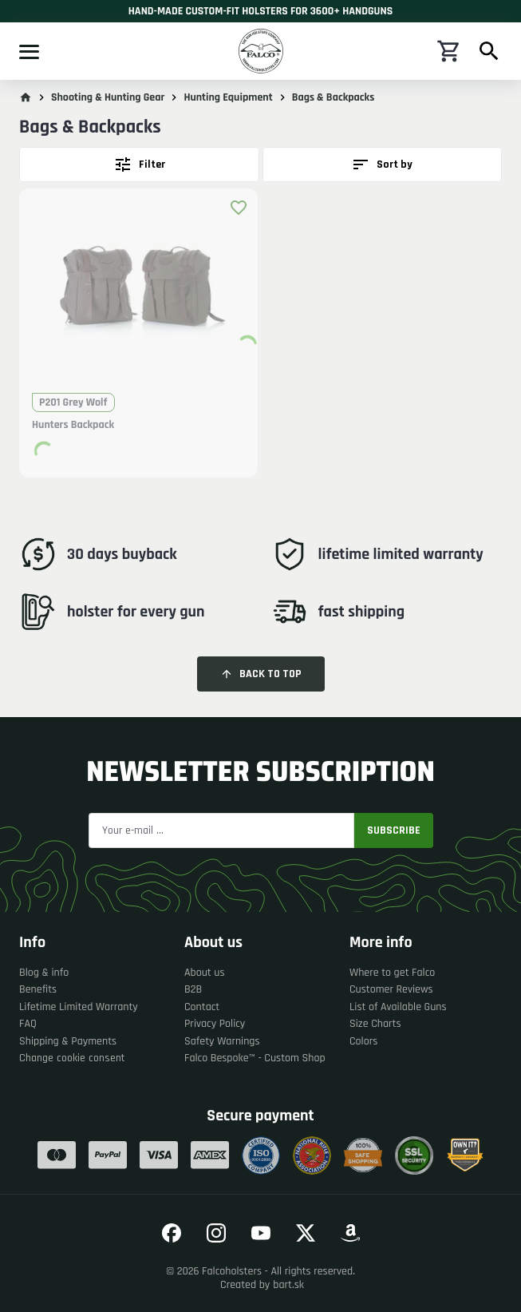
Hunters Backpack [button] (73, 425)
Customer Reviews (391, 990)
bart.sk (288, 1285)
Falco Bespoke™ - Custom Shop (255, 1058)
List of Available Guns (398, 1007)
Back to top (261, 674)
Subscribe (393, 830)
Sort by (381, 164)
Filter (139, 164)
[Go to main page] (25, 97)
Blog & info (44, 973)
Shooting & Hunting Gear (107, 97)
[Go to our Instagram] (216, 1233)
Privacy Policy (214, 1024)
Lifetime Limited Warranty (78, 1007)
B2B (193, 990)
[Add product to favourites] (238, 207)
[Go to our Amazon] (350, 1233)
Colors (363, 1041)
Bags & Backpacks (333, 97)
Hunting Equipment (228, 97)
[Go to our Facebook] (171, 1233)
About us (204, 973)
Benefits (38, 990)
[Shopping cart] (449, 51)
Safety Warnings (222, 1041)
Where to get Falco (392, 973)
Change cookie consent (71, 1058)
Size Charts (375, 1024)
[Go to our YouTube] (261, 1233)
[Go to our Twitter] (305, 1233)
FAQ (28, 1024)
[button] (138, 293)
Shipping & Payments (67, 1041)
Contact (201, 1007)
